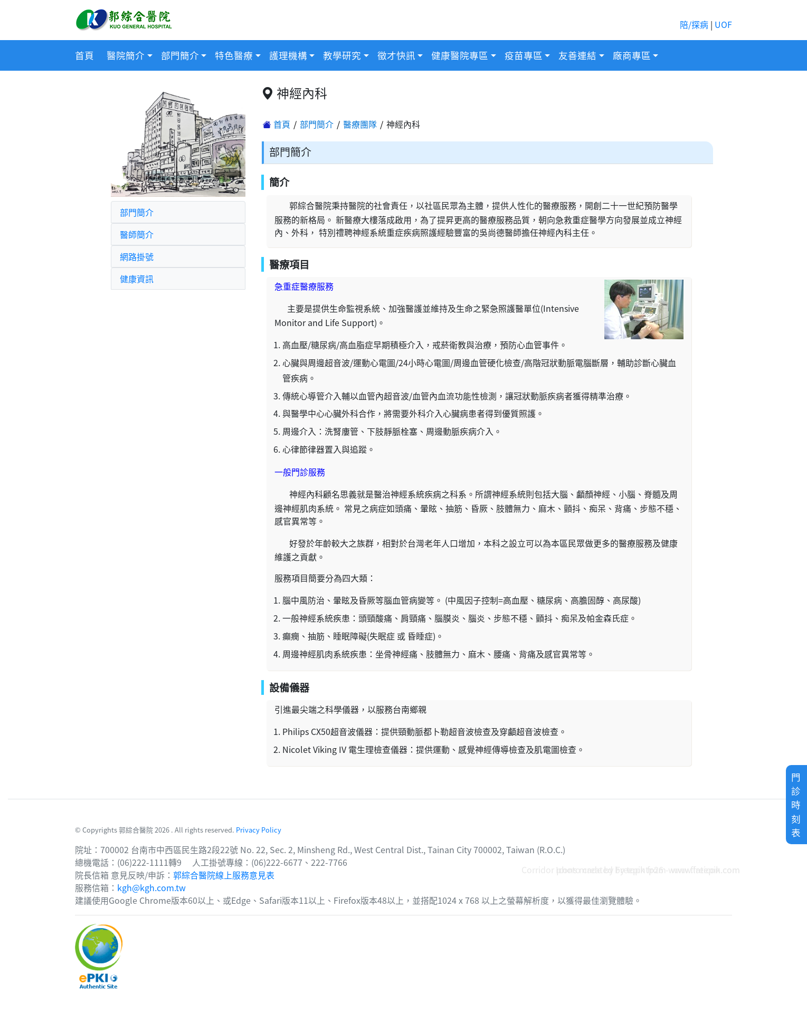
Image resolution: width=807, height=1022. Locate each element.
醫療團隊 (360, 124)
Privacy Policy (258, 830)
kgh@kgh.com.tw (151, 887)
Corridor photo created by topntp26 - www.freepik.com (630, 869)
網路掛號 (137, 256)
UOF (723, 24)
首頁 (84, 55)
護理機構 (288, 55)
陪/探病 (694, 24)
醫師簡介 (137, 234)
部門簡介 (180, 55)
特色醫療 (234, 55)
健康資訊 (137, 278)
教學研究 (342, 55)
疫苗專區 (524, 55)
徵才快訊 (396, 55)
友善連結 (577, 55)
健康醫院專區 (459, 55)
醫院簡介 (126, 55)
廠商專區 (632, 55)
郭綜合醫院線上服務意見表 (223, 874)
